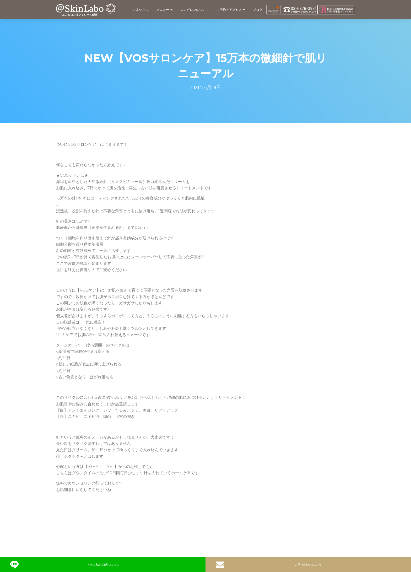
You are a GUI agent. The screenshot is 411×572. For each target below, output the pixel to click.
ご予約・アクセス (231, 10)
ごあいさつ (141, 10)
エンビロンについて (194, 10)
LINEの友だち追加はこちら (64, 565)
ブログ (257, 10)
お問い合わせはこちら (268, 565)
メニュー (164, 10)
